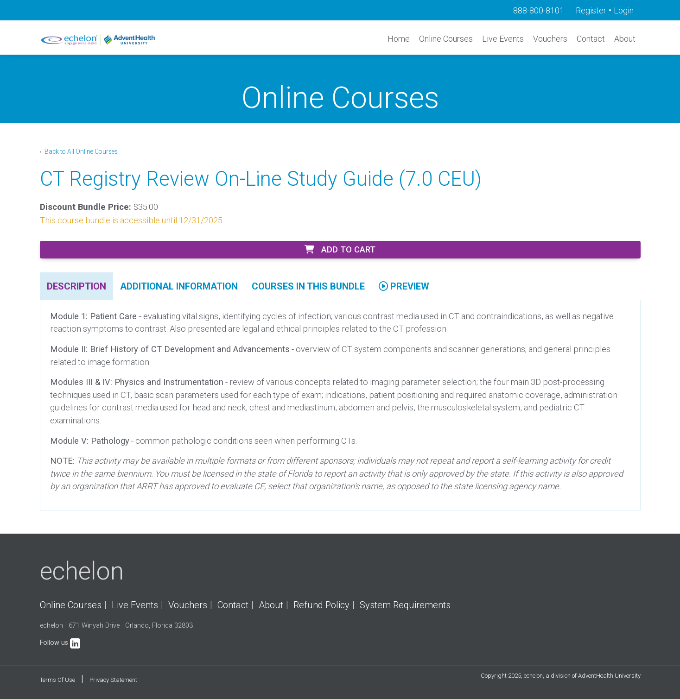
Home (399, 39)
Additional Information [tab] (179, 286)
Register (591, 10)
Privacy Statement (113, 679)
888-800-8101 (538, 10)
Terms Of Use (57, 679)
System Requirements (405, 605)
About (625, 39)
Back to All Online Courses (80, 151)
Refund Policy (321, 605)
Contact (591, 39)
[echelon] (99, 39)
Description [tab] (76, 286)
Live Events (503, 39)
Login (624, 10)
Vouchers (550, 39)
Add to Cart (340, 249)
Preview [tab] (404, 286)
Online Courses (446, 39)
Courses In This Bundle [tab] (308, 286)
